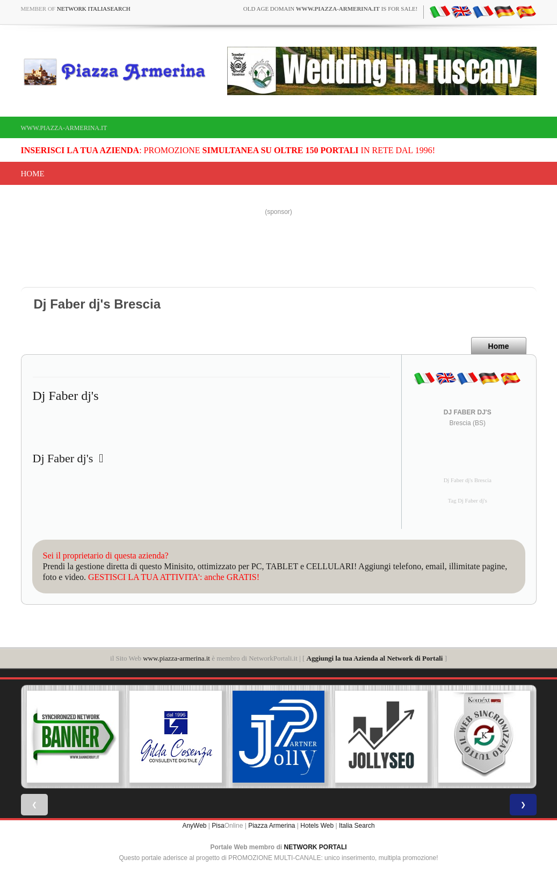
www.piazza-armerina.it (64, 128)
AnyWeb (194, 825)
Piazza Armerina (271, 825)
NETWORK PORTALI (315, 847)
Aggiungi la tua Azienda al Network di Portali (375, 658)
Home (33, 173)
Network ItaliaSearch (94, 8)
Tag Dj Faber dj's (467, 501)
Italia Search (357, 825)
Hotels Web (317, 825)
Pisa (218, 825)
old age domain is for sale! (330, 8)
